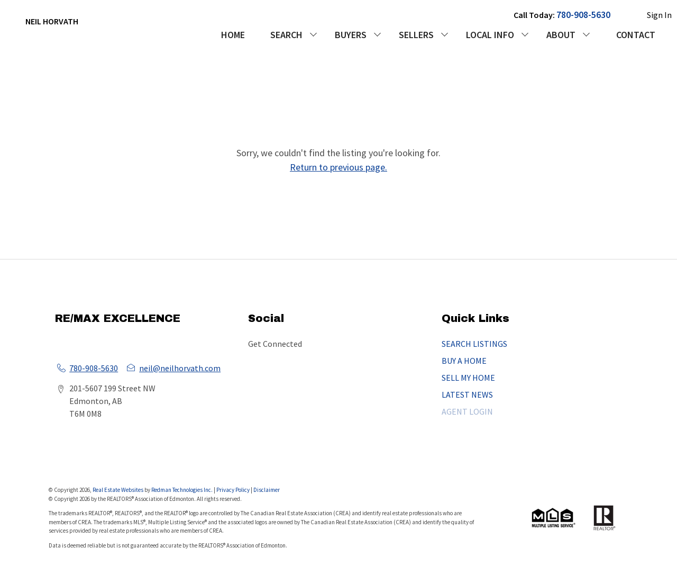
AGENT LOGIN (467, 411)
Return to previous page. (338, 167)
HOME (233, 35)
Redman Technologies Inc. (182, 490)
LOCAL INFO (490, 35)
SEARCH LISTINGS (474, 343)
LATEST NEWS (467, 394)
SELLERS (416, 35)
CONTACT (635, 35)
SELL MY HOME (468, 377)
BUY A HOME (464, 360)
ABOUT (560, 35)
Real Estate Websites (118, 490)
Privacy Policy (233, 490)
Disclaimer (266, 490)
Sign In (659, 15)
